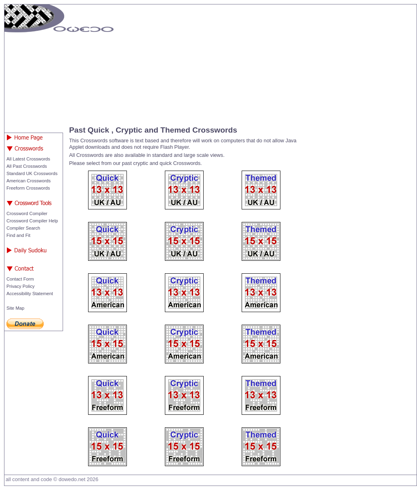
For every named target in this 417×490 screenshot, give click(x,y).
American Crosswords (28, 180)
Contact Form (20, 279)
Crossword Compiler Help (32, 220)
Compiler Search (23, 228)
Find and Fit (18, 235)
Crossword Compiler (26, 213)
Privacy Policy (20, 286)
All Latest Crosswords (28, 158)
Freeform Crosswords (28, 188)
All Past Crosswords (26, 166)
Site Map (15, 308)
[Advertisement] (259, 63)
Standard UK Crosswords (31, 173)
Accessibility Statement (29, 293)
